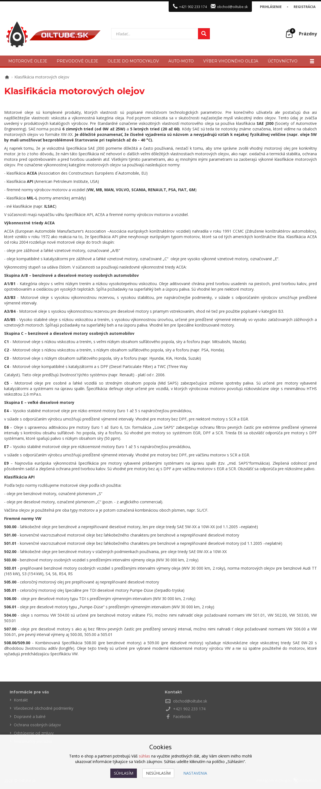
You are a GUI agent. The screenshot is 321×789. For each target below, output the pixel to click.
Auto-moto (181, 61)
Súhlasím (123, 773)
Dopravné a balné (30, 716)
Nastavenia (195, 773)
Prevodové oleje (77, 61)
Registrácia (304, 6)
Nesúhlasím (158, 773)
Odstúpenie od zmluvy (34, 733)
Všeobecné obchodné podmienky (43, 708)
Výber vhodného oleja (230, 61)
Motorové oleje (27, 61)
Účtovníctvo (282, 61)
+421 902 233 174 (193, 6)
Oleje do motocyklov (133, 61)
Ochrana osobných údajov (37, 724)
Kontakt (21, 700)
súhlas (144, 756)
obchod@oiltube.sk (232, 6)
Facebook (182, 716)
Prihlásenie (271, 6)
